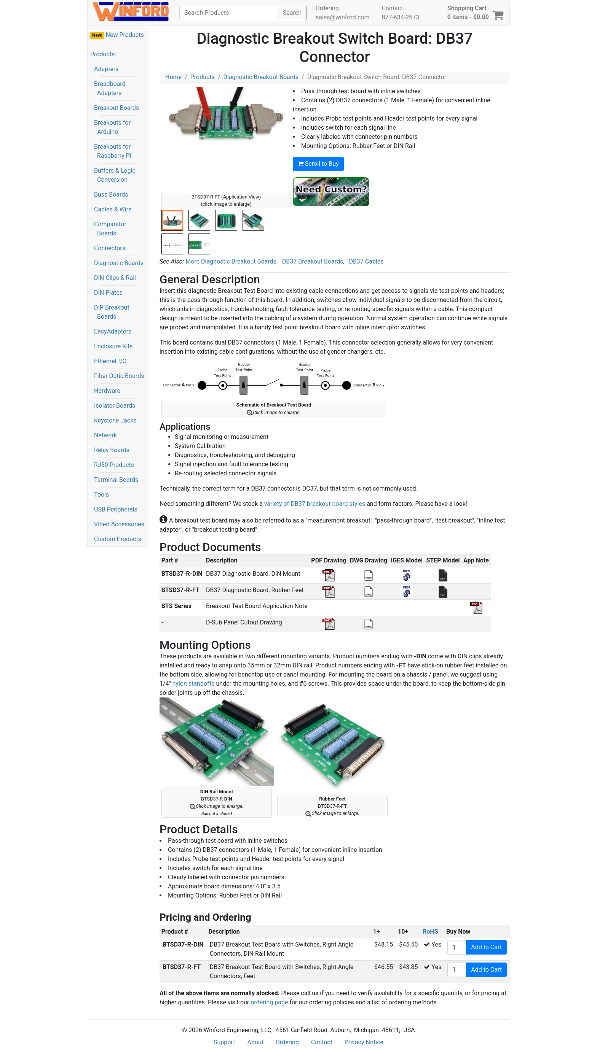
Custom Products (117, 539)
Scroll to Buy (318, 163)
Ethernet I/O (110, 361)
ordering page (269, 1002)
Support (224, 1042)
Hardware (107, 390)
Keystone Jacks (115, 420)
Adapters (106, 69)
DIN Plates (108, 292)
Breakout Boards (116, 107)
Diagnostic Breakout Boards (260, 77)
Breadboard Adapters (110, 88)
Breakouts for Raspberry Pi (112, 151)
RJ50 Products (114, 465)
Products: (103, 54)
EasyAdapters (112, 331)
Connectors (109, 248)
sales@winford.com (342, 17)
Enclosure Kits (113, 346)
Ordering (327, 8)
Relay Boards (111, 450)
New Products (117, 35)
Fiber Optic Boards (119, 376)
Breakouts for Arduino (112, 127)
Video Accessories (119, 524)
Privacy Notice (364, 1042)
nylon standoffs (193, 683)
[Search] (228, 13)
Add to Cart (486, 947)
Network (105, 435)
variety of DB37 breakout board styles (314, 503)
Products (202, 77)
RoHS (430, 931)
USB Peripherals (115, 509)
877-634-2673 (400, 17)
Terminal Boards (116, 479)
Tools (101, 494)
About (255, 1042)
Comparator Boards (110, 229)
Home (173, 77)
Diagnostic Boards (119, 263)
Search (292, 12)
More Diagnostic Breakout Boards (230, 261)
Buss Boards (111, 194)
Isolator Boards (114, 405)
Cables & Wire (112, 209)
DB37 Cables (366, 261)
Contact (392, 8)
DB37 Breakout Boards (312, 261)
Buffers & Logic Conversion (115, 175)
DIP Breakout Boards (111, 312)
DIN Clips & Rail (115, 277)
